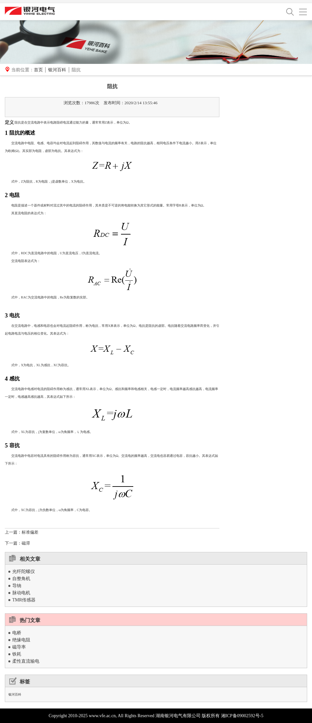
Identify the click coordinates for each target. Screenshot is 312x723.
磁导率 (19, 647)
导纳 (16, 585)
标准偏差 (30, 532)
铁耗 (16, 654)
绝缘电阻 (21, 640)
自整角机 (21, 578)
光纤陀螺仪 (23, 571)
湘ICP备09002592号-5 (242, 715)
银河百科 (57, 69)
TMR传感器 (23, 599)
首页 (38, 69)
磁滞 (26, 543)
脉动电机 (21, 592)
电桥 (16, 632)
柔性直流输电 (25, 661)
